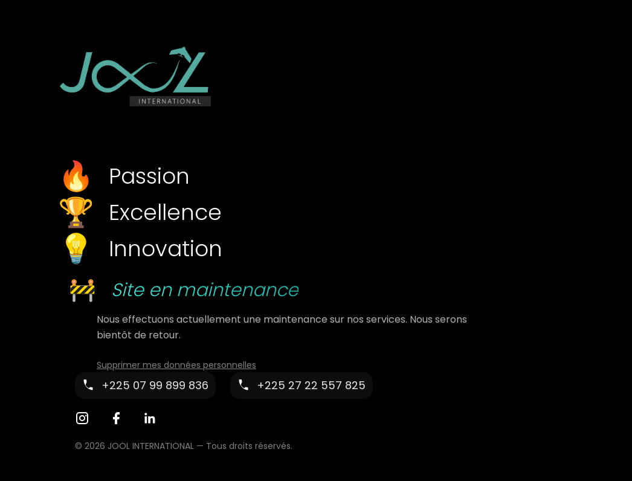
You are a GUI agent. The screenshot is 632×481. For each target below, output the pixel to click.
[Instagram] (82, 418)
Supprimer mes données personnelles (176, 365)
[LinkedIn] (150, 418)
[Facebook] (116, 418)
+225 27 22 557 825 (311, 385)
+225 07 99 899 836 (155, 385)
